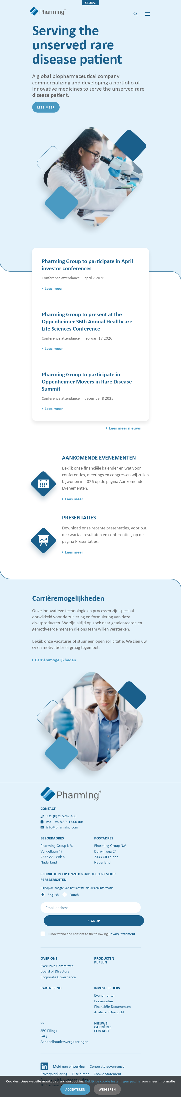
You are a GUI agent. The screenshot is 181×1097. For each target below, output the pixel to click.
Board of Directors (55, 971)
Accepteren (75, 1089)
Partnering (51, 987)
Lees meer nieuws (125, 428)
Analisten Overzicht (109, 1011)
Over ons (49, 958)
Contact (101, 1030)
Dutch (74, 894)
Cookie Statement (107, 1073)
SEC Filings (49, 1030)
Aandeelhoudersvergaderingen (64, 1041)
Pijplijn (100, 962)
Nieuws (101, 1023)
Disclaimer (80, 1073)
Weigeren (107, 1089)
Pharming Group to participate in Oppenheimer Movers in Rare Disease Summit (87, 381)
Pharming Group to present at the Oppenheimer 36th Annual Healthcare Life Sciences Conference (87, 321)
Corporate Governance (58, 976)
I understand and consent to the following (91, 933)
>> (42, 1023)
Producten (104, 958)
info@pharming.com (59, 827)
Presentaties (103, 1001)
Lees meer (46, 107)
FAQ (44, 1036)
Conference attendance (61, 277)
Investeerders (107, 987)
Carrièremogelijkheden (55, 659)
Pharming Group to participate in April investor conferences (87, 264)
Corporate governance (107, 1066)
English (53, 894)
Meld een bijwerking (69, 1066)
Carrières (103, 1027)
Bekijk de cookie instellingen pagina (112, 1081)
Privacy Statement (122, 933)
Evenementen (104, 995)
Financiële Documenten (112, 1006)
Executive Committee (57, 965)
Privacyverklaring (54, 1073)
